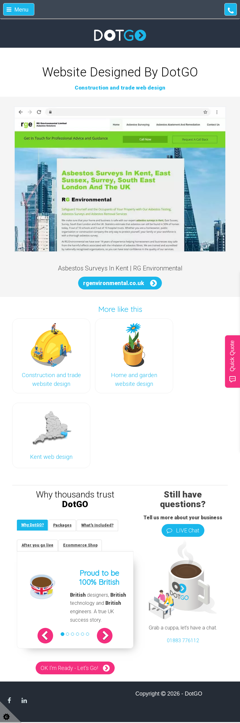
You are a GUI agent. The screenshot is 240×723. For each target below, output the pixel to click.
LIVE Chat (183, 530)
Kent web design (51, 457)
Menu (17, 10)
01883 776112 (183, 640)
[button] (48, 636)
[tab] (33, 525)
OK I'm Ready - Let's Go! (69, 669)
